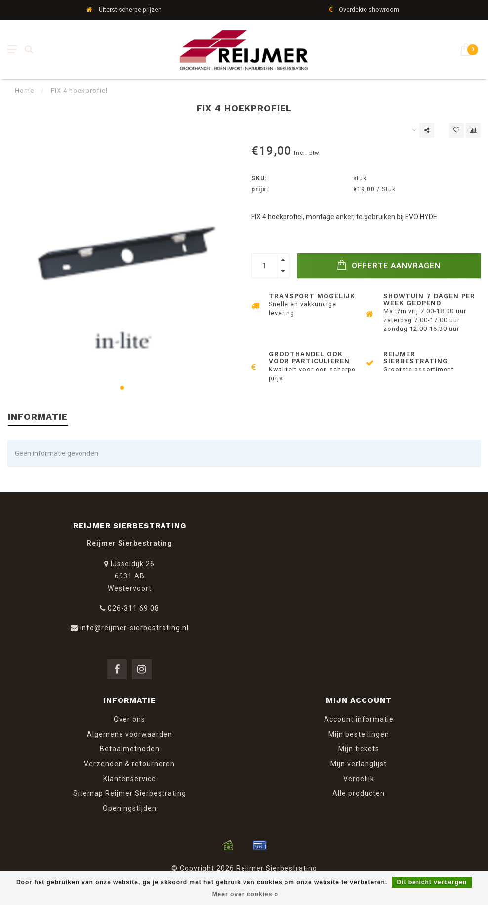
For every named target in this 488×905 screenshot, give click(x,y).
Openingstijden (130, 808)
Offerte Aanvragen (389, 265)
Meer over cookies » (245, 894)
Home (24, 90)
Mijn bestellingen (358, 734)
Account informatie (359, 719)
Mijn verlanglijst (358, 764)
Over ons (129, 719)
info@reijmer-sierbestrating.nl (134, 628)
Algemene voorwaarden (129, 734)
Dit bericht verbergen (432, 882)
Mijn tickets (358, 749)
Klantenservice (129, 778)
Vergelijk (358, 778)
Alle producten (358, 793)
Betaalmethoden (130, 749)
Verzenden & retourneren (129, 764)
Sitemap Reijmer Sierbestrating (129, 793)
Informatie (38, 416)
